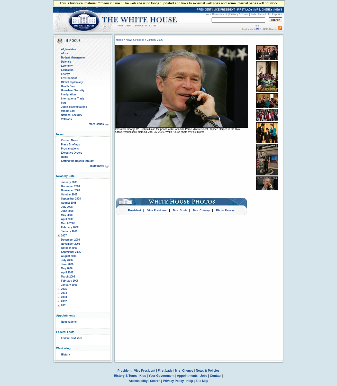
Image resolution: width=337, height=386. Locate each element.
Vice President (157, 210)
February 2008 (70, 227)
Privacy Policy (173, 381)
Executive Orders (71, 152)
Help (189, 381)
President (134, 210)
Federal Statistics (72, 338)
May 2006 (66, 268)
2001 (64, 305)
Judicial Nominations (74, 106)
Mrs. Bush (180, 210)
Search (155, 381)
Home (119, 39)
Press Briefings (70, 144)
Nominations (69, 321)
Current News (69, 140)
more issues (96, 124)
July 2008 (67, 206)
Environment (69, 78)
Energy (65, 74)
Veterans (66, 119)
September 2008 (71, 198)
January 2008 (69, 231)
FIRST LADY (244, 9)
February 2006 (70, 280)
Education (67, 69)
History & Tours (238, 14)
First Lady (165, 370)
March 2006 (68, 276)
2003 (64, 297)
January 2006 (69, 284)
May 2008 (66, 215)
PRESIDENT (204, 9)
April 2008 (67, 219)
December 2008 (70, 186)
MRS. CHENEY (263, 9)
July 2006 (67, 260)
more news (97, 165)
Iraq (63, 102)
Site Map (202, 381)
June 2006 (67, 264)
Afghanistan (68, 49)
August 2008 (68, 202)
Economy (67, 65)
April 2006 (67, 272)
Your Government (216, 14)
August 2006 (68, 256)
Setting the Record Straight (77, 161)
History (65, 354)
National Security (71, 115)
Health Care (68, 86)
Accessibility (138, 381)
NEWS (278, 9)
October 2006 (69, 247)
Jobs (203, 376)
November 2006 (70, 243)
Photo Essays (225, 210)
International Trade (72, 98)
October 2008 (69, 194)
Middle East (68, 111)
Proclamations (70, 148)
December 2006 (70, 239)
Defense (66, 61)
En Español (275, 14)
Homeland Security (73, 90)
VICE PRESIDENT (224, 9)
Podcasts (247, 29)
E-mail (262, 14)
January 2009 (69, 182)
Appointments (187, 376)
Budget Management (73, 57)
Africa (64, 53)
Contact (216, 376)
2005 (64, 289)
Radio (64, 156)
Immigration (68, 94)
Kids (253, 14)
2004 (64, 293)
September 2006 (71, 252)
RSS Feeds (270, 29)
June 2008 (67, 211)
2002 (64, 301)
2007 (64, 235)
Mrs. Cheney (201, 210)
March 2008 (68, 223)
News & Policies (135, 39)
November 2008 (70, 190)
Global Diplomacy (72, 82)
